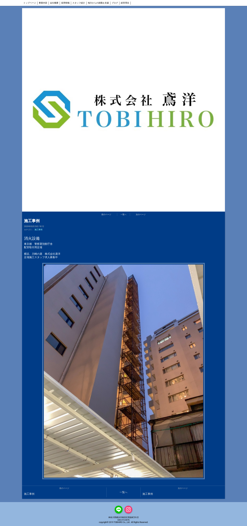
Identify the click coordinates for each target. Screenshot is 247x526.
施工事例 (38, 229)
